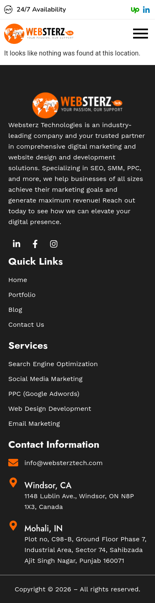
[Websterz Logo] (39, 34)
